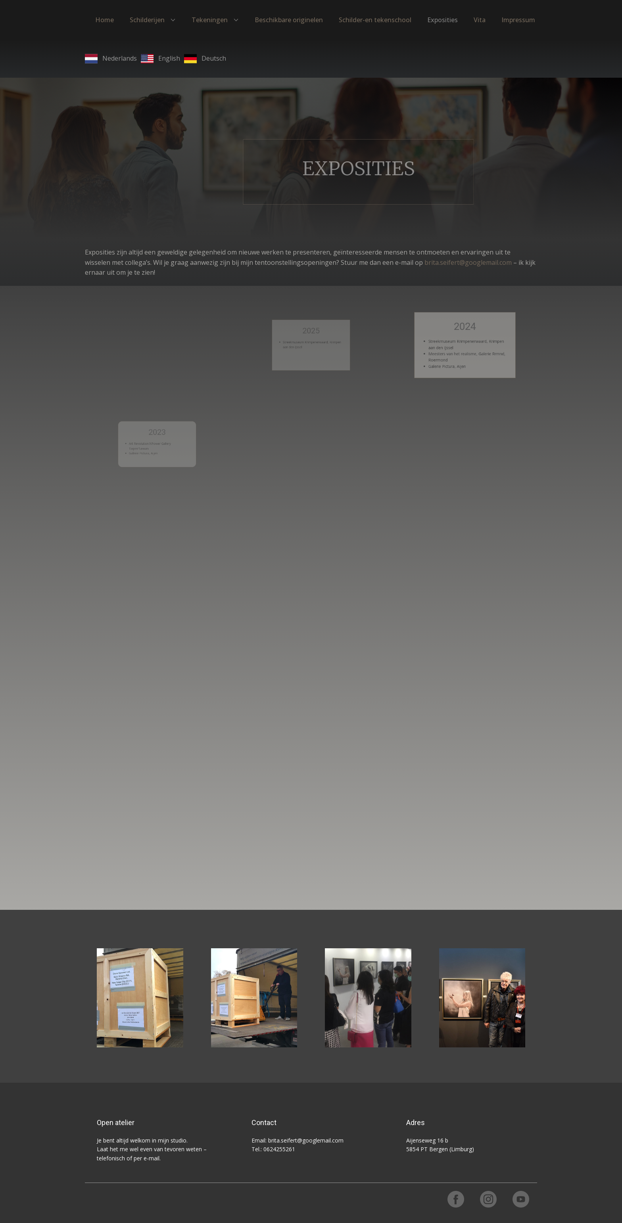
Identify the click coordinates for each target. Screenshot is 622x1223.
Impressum (518, 19)
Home (104, 19)
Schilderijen (147, 19)
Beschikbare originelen (289, 19)
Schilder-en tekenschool (375, 19)
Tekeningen (210, 19)
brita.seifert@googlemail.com (468, 262)
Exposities (442, 19)
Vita (480, 19)
